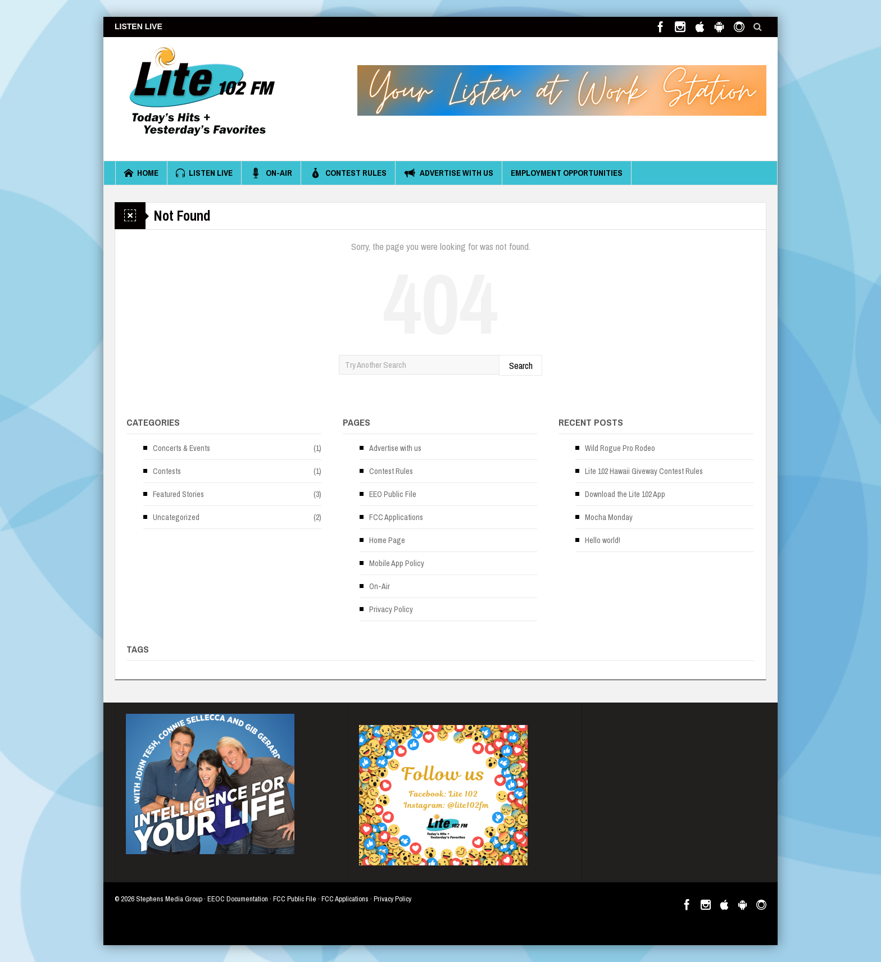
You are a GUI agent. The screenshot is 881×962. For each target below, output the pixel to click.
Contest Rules (348, 173)
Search (521, 365)
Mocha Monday (609, 517)
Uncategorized (176, 517)
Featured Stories (178, 494)
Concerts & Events (181, 448)
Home (141, 173)
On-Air (271, 173)
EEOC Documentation (237, 899)
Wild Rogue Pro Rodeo (620, 448)
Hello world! (602, 540)
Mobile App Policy (396, 563)
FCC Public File (294, 899)
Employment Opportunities (567, 173)
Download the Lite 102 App (625, 494)
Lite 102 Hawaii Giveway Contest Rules (644, 471)
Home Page (387, 540)
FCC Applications (396, 517)
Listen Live (204, 173)
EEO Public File (392, 494)
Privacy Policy (391, 609)
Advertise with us (448, 173)
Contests (167, 471)
